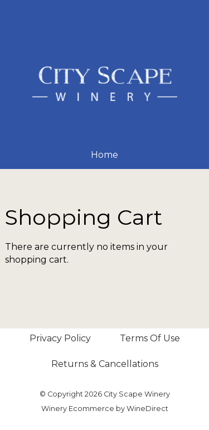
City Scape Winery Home (104, 84)
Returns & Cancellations (104, 364)
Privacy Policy (60, 338)
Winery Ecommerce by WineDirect (104, 408)
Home (104, 154)
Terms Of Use (150, 338)
